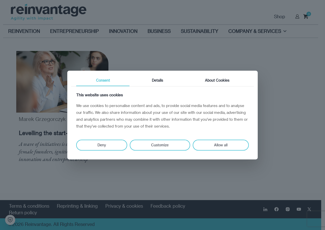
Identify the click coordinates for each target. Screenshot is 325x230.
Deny (102, 145)
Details (157, 80)
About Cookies (217, 80)
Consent (103, 80)
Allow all (221, 145)
